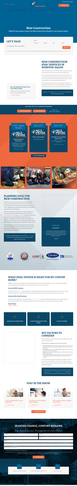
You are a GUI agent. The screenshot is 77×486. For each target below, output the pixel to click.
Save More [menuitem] (59, 10)
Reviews (71, 482)
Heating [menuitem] (18, 9)
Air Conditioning (30, 482)
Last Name (45, 43)
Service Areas (61, 482)
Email (54, 43)
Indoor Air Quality (41, 482)
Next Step (66, 47)
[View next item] (72, 135)
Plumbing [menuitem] (40, 9)
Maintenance (56, 482)
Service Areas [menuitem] (52, 10)
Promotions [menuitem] (65, 9)
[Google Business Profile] (11, 4)
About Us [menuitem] (5, 10)
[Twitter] (9, 4)
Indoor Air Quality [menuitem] (24, 10)
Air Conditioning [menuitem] (11, 10)
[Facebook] (4, 4)
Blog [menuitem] (70, 9)
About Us (24, 482)
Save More (67, 482)
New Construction (49, 482)
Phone (63, 43)
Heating (35, 482)
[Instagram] (6, 4)
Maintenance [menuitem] (46, 9)
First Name (36, 43)
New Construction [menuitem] (32, 10)
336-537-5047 (67, 2)
